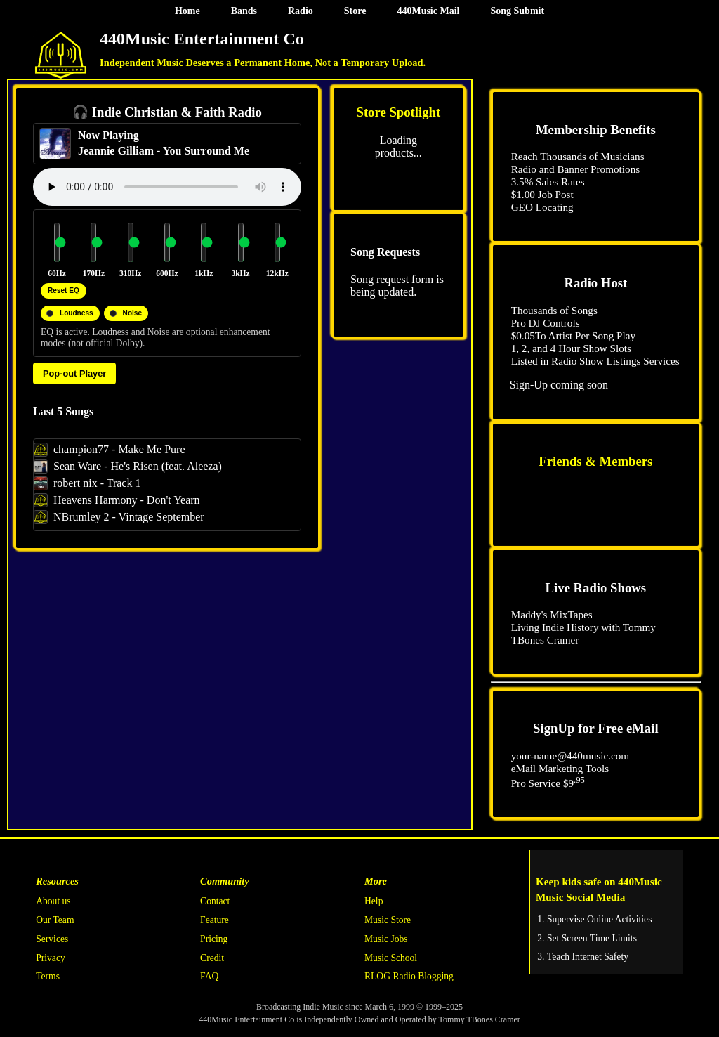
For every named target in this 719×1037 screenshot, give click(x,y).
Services (52, 939)
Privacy (50, 958)
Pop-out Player (74, 373)
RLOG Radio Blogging (409, 976)
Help (373, 901)
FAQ (209, 976)
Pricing (213, 939)
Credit (212, 958)
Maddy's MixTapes (552, 614)
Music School (390, 958)
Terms (48, 976)
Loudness (76, 313)
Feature (214, 920)
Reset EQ (63, 290)
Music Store (387, 920)
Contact (215, 901)
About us (53, 901)
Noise (132, 313)
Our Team (55, 920)
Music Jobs (386, 939)
